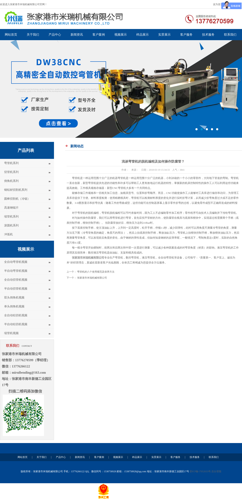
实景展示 (164, 34)
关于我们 (33, 34)
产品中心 (55, 34)
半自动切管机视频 (15, 288)
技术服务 (208, 34)
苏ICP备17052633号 (200, 471)
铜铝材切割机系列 (15, 189)
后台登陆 (216, 471)
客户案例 (98, 34)
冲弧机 (8, 234)
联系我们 (230, 34)
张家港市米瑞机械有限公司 (92, 277)
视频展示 (120, 34)
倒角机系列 (11, 180)
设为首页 (218, 4)
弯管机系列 (11, 163)
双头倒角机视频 (14, 297)
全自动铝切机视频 (15, 315)
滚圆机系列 (11, 225)
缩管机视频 (11, 333)
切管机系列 (11, 172)
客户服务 (186, 34)
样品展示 (142, 34)
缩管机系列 (11, 216)
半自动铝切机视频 (15, 324)
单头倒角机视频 (14, 306)
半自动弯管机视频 (15, 270)
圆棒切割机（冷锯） (17, 198)
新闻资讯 (77, 34)
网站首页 (11, 34)
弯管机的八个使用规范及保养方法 (95, 271)
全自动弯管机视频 (15, 261)
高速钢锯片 (11, 207)
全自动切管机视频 (15, 279)
